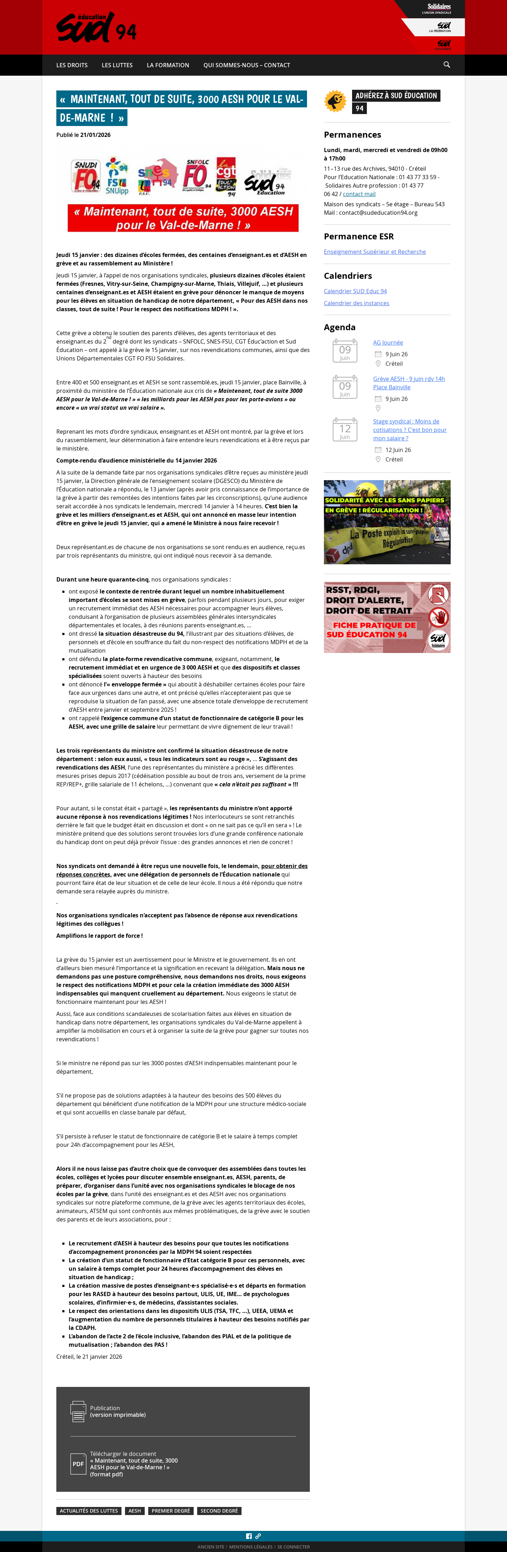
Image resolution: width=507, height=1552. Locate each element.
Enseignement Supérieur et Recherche (375, 252)
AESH (135, 1511)
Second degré (219, 1511)
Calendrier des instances (356, 303)
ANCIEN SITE (211, 1547)
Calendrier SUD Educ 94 (355, 291)
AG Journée (388, 342)
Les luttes (117, 65)
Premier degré (171, 1511)
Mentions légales (251, 1547)
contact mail (359, 194)
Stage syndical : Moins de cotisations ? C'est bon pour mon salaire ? (410, 429)
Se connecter (293, 1547)
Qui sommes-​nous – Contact (247, 65)
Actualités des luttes (89, 1511)
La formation (168, 65)
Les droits (72, 65)
